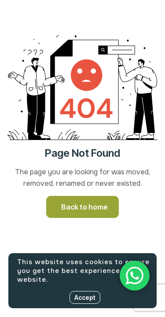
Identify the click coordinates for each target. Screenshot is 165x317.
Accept (84, 297)
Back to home (84, 207)
